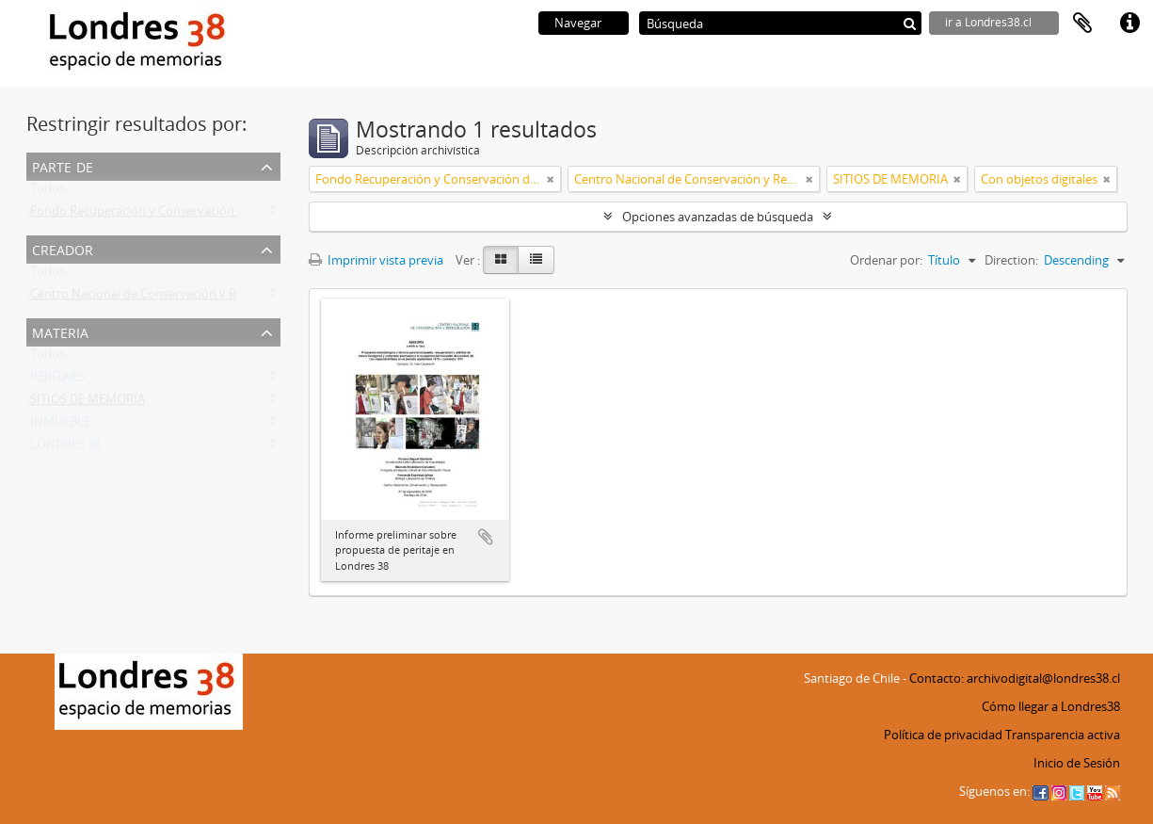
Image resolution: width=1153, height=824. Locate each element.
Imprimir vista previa (376, 259)
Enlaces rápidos (1129, 23)
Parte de (62, 165)
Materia (60, 331)
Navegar (577, 22)
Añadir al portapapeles (485, 536)
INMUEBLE (60, 425)
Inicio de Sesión (1076, 762)
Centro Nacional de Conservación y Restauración (166, 297)
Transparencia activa (1062, 734)
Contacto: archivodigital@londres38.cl (1014, 678)
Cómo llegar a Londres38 (1051, 706)
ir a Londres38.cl (988, 22)
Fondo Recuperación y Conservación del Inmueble (170, 214)
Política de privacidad (943, 734)
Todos (47, 192)
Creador (62, 248)
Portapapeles (1082, 23)
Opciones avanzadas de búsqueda (717, 216)
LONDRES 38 (65, 448)
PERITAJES (58, 380)
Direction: (1011, 259)
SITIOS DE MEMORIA (87, 403)
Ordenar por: (886, 259)
